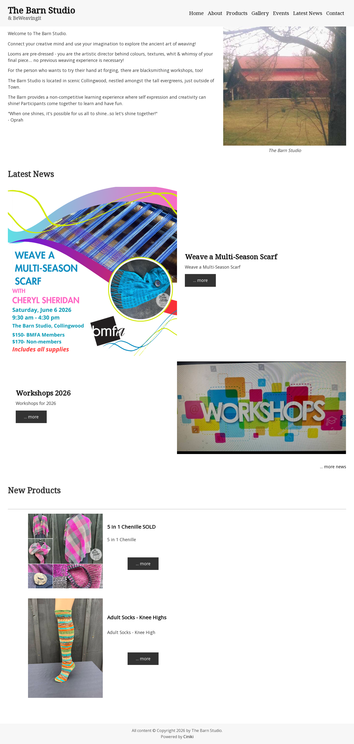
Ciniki (188, 736)
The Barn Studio (41, 10)
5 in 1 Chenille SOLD (131, 526)
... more (200, 280)
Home (196, 13)
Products (237, 13)
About (215, 13)
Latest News (307, 13)
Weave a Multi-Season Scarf (231, 256)
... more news (333, 466)
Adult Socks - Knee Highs (136, 617)
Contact (335, 13)
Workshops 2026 (43, 393)
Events (281, 13)
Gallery (260, 13)
